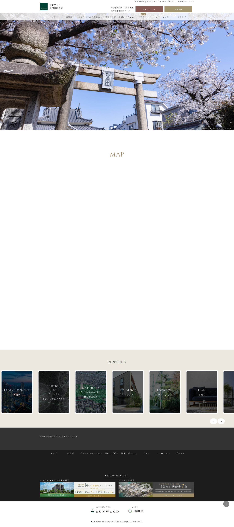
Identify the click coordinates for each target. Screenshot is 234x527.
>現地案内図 (116, 7)
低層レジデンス (126, 17)
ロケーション (162, 17)
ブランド (181, 17)
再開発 (69, 17)
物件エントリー (149, 9)
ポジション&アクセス (89, 17)
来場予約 (178, 9)
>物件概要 (129, 7)
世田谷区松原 (109, 17)
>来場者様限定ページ (120, 11)
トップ (52, 17)
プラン (143, 17)
